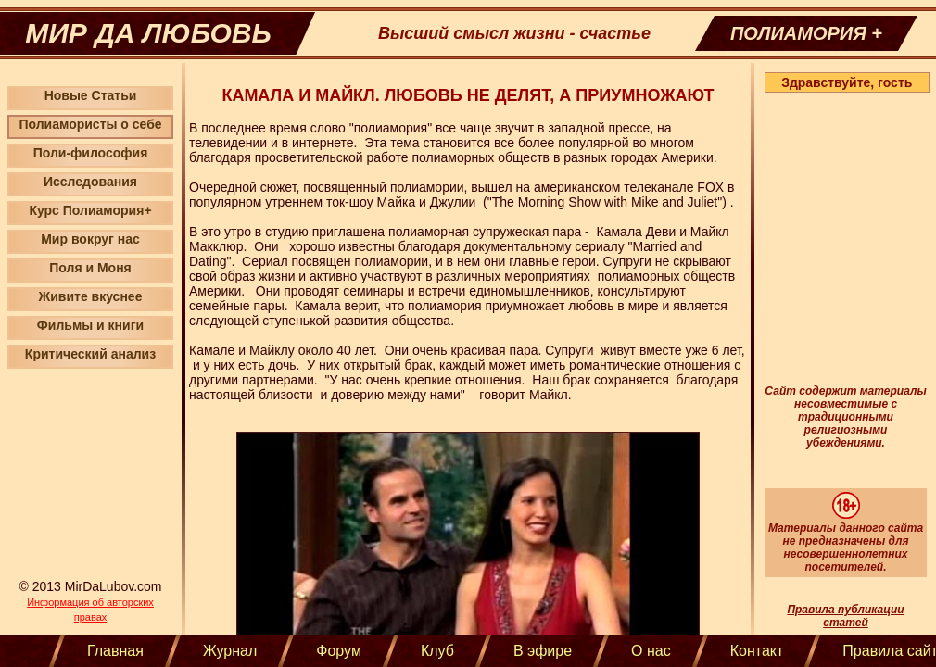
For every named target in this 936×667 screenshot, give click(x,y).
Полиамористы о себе (90, 124)
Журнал (230, 651)
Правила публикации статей (845, 616)
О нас (651, 651)
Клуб (437, 651)
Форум (338, 651)
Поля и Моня (90, 267)
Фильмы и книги (90, 325)
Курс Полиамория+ (90, 210)
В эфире (542, 651)
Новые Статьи (90, 95)
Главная (115, 651)
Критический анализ (90, 353)
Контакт (757, 651)
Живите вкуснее (91, 296)
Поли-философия (90, 152)
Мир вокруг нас (90, 239)
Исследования (90, 181)
